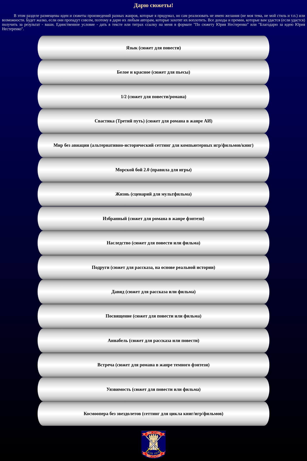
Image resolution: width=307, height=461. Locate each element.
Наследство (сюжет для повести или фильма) (153, 242)
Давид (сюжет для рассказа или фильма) (153, 291)
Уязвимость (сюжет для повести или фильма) (153, 389)
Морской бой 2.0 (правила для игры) (153, 169)
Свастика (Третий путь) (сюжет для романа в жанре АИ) (153, 120)
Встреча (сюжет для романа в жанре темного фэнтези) (154, 364)
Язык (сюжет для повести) (153, 47)
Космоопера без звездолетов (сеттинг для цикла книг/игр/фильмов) (153, 413)
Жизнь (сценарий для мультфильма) (153, 194)
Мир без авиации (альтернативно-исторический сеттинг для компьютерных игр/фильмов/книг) (154, 145)
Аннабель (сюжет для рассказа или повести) (153, 340)
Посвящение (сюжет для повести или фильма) (154, 315)
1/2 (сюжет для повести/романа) (153, 96)
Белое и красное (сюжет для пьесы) (153, 72)
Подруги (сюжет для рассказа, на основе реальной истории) (153, 267)
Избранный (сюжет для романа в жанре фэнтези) (153, 218)
